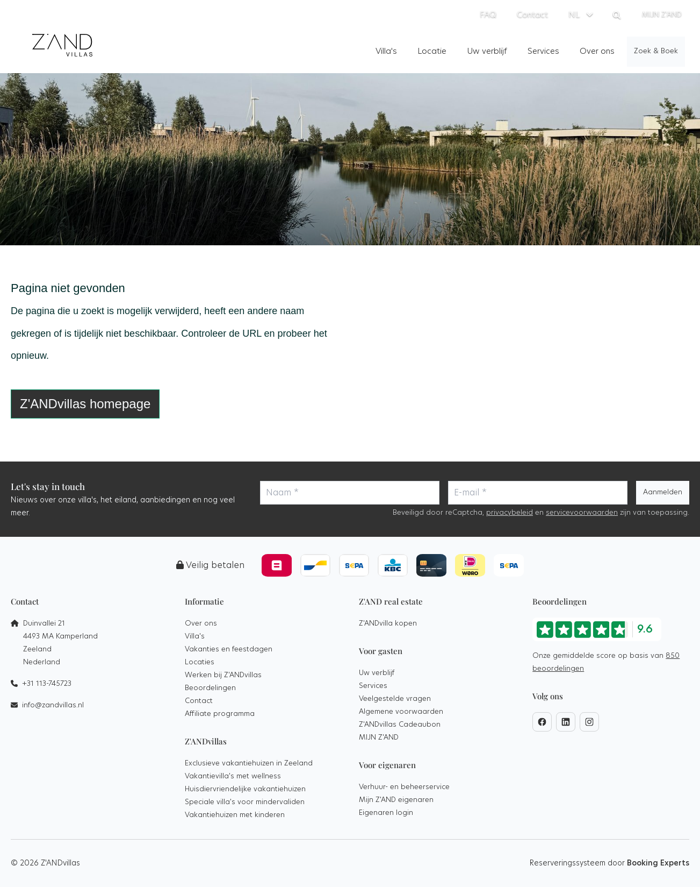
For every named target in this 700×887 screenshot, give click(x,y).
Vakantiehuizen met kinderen (235, 815)
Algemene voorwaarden (401, 711)
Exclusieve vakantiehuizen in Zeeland (249, 763)
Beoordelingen (210, 688)
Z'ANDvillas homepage (85, 403)
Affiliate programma (220, 714)
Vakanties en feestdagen (228, 649)
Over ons (201, 623)
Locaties (199, 662)
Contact (199, 701)
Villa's (195, 636)
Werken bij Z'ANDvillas (223, 675)
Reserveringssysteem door (609, 863)
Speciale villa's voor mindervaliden (245, 802)
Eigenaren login (386, 813)
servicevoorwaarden (582, 512)
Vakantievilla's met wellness (233, 776)
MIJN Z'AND (379, 737)
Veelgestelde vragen (395, 699)
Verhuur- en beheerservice (404, 787)
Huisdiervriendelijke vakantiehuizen (245, 789)
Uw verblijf (376, 673)
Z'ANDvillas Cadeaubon (400, 724)
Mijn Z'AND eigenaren (396, 800)
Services (373, 686)
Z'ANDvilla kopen (388, 623)
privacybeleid (509, 512)
